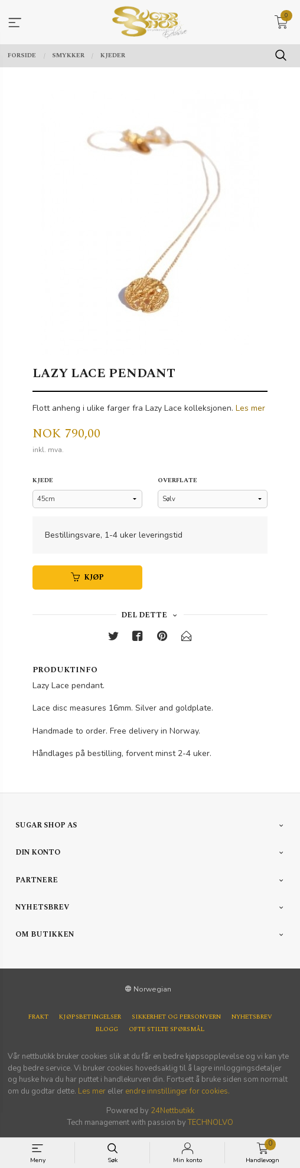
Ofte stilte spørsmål (166, 1029)
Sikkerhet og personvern (176, 1017)
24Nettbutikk (172, 1110)
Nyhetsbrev (251, 1017)
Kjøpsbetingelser (90, 1017)
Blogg (107, 1029)
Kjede (42, 480)
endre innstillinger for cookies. (177, 1091)
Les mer (250, 408)
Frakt (38, 1017)
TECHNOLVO (210, 1122)
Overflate (177, 480)
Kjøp (87, 577)
